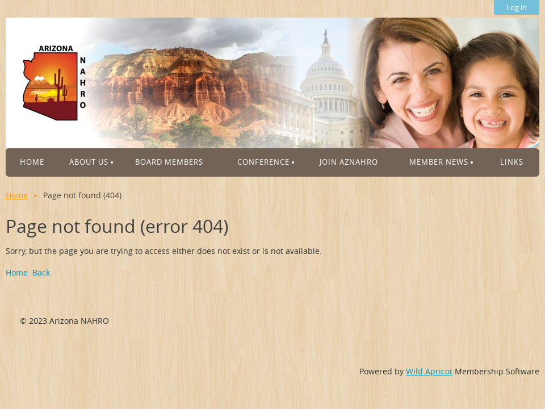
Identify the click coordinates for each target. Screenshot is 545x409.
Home (17, 195)
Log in (516, 7)
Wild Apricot (429, 371)
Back (41, 272)
